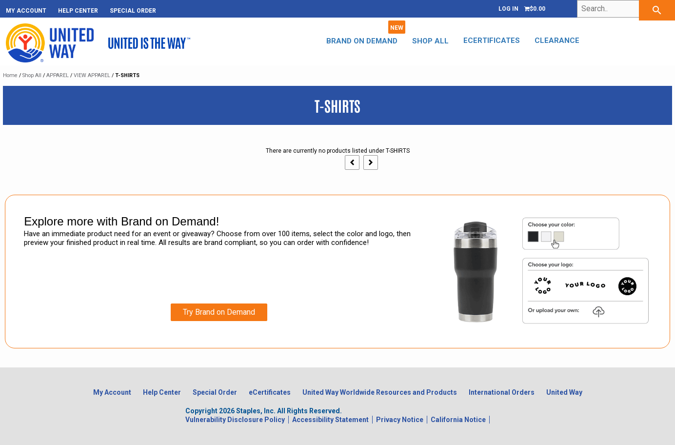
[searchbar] (657, 10)
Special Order (133, 10)
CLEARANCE (549, 40)
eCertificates (484, 40)
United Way (564, 392)
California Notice (458, 420)
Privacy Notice (399, 420)
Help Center (78, 10)
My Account (26, 10)
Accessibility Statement (330, 420)
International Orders (502, 392)
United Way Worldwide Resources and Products (379, 392)
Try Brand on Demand (219, 312)
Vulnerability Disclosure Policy (235, 420)
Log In (508, 8)
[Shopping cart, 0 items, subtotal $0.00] (534, 8)
